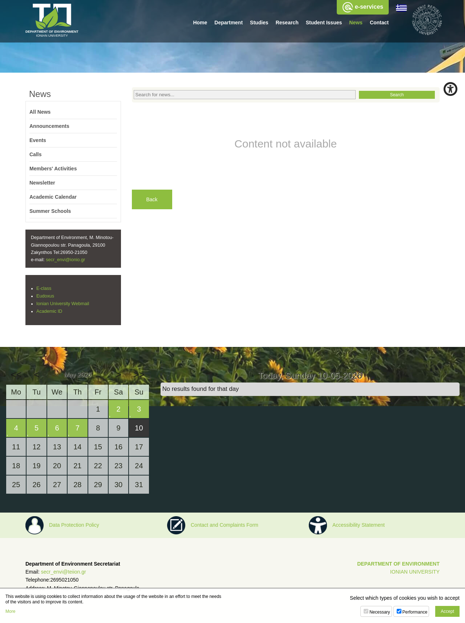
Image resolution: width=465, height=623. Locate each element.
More (10, 611)
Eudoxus (45, 296)
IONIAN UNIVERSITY (415, 572)
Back (152, 199)
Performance (415, 612)
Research (287, 22)
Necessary (379, 612)
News (356, 22)
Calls (35, 154)
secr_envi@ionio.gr (65, 259)
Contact (379, 22)
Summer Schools (50, 211)
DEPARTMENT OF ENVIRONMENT (398, 564)
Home (200, 22)
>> (138, 374)
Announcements (49, 126)
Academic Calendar (53, 197)
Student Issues (324, 22)
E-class (43, 288)
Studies (259, 22)
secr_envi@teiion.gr (63, 572)
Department (228, 22)
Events (37, 140)
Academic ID (49, 311)
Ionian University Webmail (62, 303)
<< (16, 374)
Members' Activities (53, 168)
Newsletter (42, 183)
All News (39, 112)
